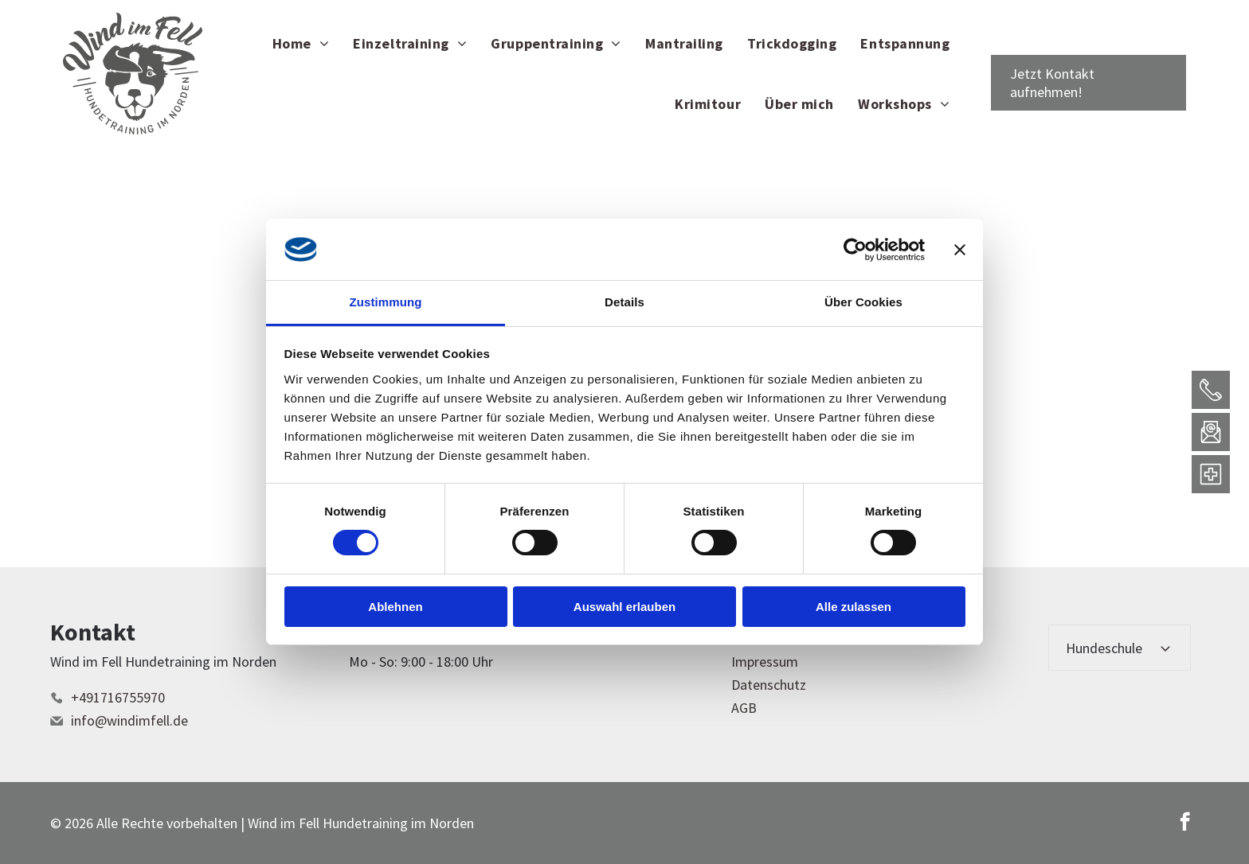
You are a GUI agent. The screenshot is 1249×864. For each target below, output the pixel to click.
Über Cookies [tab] (863, 302)
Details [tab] (624, 302)
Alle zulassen (853, 606)
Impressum (764, 661)
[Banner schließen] (959, 249)
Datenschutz (768, 684)
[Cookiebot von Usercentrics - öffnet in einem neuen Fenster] (855, 249)
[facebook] (1185, 823)
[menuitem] (301, 43)
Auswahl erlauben (624, 606)
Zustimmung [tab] (386, 302)
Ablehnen (395, 606)
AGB (744, 708)
